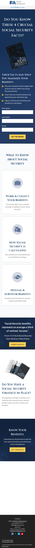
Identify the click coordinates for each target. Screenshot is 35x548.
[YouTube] (22, 533)
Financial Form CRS (8, 540)
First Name (6, 108)
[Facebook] (12, 533)
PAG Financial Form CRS (7, 541)
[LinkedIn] (19, 533)
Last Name (6, 117)
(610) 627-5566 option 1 (20, 521)
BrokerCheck (5, 546)
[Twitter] (15, 533)
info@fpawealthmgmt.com (17, 531)
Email (4, 126)
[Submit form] (17, 136)
